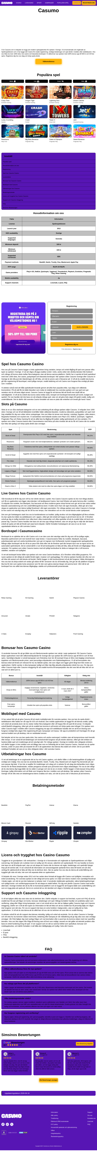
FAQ (5, 211)
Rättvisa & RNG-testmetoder (60, 1129)
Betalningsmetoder (11, 198)
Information (54, 1120)
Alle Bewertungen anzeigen (48, 1088)
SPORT (39, 3)
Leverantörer (8, 180)
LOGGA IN (76, 3)
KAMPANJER (49, 3)
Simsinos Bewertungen (12, 215)
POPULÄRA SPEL (63, 3)
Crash (60, 82)
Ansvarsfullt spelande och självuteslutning (64, 1135)
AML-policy (54, 1123)
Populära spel (9, 163)
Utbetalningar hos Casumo (13, 193)
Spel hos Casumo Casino (13, 176)
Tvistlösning (54, 1126)
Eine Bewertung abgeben (85, 1051)
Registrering (8, 171)
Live (36, 82)
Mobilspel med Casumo (12, 189)
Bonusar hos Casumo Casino (14, 185)
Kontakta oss (92, 1126)
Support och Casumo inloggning (15, 206)
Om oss (90, 1123)
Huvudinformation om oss (13, 167)
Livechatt (90, 1129)
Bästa (12, 82)
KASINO (18, 3)
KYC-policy (54, 1132)
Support (90, 1120)
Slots (84, 82)
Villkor (53, 1138)
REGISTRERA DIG (89, 3)
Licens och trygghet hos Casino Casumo (18, 202)
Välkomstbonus (48, 61)
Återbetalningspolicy (57, 1144)
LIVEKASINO (29, 3)
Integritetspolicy (56, 1141)
